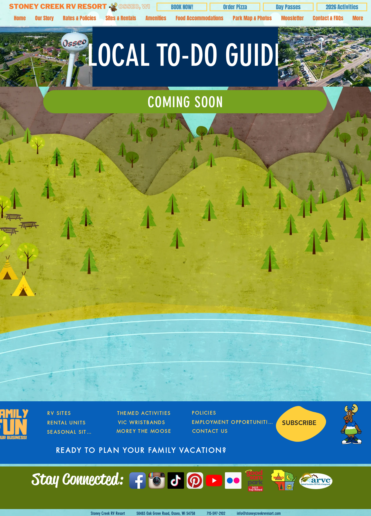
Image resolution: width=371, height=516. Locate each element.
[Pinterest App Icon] (195, 480)
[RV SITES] (59, 413)
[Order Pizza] (235, 7)
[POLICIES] (204, 413)
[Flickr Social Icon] (233, 480)
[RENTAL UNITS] (66, 422)
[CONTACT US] (210, 431)
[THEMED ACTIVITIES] (144, 413)
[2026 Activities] (342, 7)
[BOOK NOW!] (182, 7)
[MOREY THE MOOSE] (144, 431)
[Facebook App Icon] (137, 480)
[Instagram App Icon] (156, 480)
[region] (299, 430)
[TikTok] (176, 480)
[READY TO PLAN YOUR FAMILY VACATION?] (141, 450)
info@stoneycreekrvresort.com (259, 513)
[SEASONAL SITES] (70, 432)
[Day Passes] (288, 7)
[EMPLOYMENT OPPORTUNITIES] (233, 422)
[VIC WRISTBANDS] (142, 422)
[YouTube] (214, 480)
